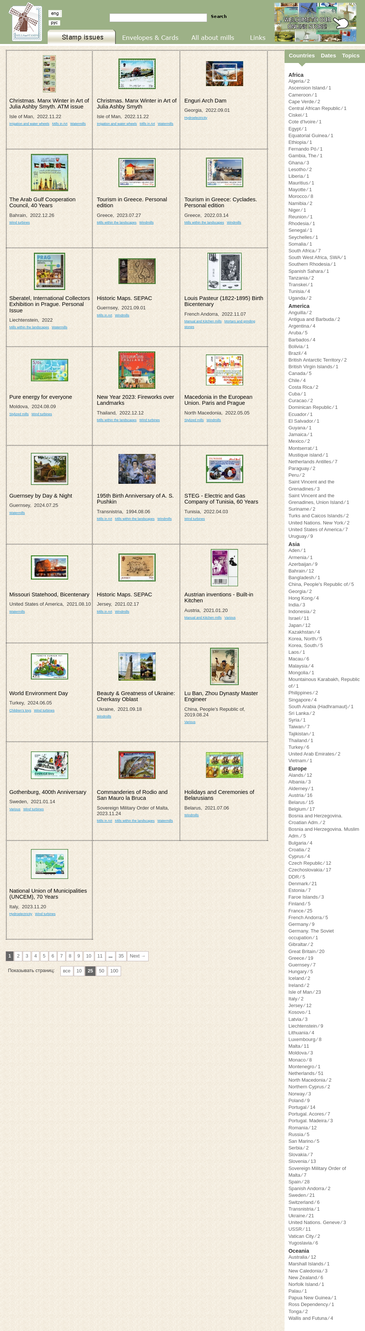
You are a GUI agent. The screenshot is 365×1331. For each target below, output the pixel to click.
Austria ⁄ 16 (300, 795)
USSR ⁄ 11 (299, 1229)
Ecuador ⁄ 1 (300, 414)
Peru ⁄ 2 (296, 475)
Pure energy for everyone (40, 397)
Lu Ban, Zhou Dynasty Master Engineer (221, 696)
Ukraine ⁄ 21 (301, 1215)
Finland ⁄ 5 (299, 903)
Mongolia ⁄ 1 (301, 672)
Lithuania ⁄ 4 (301, 1032)
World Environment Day (38, 693)
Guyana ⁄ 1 (299, 427)
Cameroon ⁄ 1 (302, 95)
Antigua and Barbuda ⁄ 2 (314, 319)
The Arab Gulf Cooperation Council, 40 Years (42, 202)
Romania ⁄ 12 (302, 1127)
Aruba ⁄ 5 (297, 332)
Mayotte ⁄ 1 (300, 189)
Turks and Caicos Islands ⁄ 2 (318, 515)
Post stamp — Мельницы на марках (24, 22)
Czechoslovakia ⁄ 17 (309, 870)
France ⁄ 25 (300, 911)
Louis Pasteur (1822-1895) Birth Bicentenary (223, 301)
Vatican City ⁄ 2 (304, 1236)
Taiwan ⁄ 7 (299, 726)
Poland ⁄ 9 (299, 1100)
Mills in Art (59, 124)
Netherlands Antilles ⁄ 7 (312, 461)
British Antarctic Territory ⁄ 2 (317, 360)
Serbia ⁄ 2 (298, 1148)
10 (88, 956)
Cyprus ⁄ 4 (299, 856)
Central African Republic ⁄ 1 (317, 108)
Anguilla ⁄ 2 (300, 312)
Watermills (78, 124)
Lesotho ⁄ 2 (300, 169)
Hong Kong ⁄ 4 (303, 598)
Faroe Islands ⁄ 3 (306, 897)
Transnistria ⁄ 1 (304, 1209)
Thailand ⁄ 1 (300, 740)
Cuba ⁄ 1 (297, 394)
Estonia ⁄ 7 (299, 890)
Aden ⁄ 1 (297, 550)
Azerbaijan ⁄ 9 (302, 564)
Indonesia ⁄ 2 (301, 611)
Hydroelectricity (195, 118)
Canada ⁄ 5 (299, 373)
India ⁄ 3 (296, 605)
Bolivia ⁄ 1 (298, 346)
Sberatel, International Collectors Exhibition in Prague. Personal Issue (49, 304)
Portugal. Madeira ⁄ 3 (310, 1120)
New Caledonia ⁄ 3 (307, 1271)
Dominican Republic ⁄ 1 (312, 407)
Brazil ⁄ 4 (297, 353)
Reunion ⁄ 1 (300, 217)
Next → (138, 956)
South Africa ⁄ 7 (304, 250)
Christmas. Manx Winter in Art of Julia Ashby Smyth (137, 103)
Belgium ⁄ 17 (301, 809)
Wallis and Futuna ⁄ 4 (310, 1318)
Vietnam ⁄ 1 (300, 760)
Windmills (146, 222)
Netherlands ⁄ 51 (305, 1073)
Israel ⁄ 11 (298, 618)
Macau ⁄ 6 (298, 659)
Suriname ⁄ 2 (301, 509)
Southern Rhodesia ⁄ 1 (312, 264)
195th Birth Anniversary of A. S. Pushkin (135, 498)
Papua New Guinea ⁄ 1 (312, 1297)
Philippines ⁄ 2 (303, 693)
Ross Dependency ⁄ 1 (311, 1304)
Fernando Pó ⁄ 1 (305, 149)
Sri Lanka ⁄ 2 (301, 713)
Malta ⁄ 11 (298, 1046)
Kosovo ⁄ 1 (299, 1012)
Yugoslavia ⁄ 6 (303, 1243)
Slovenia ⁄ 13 (302, 1161)
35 (121, 956)
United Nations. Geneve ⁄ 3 (317, 1222)
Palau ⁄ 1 (297, 1291)
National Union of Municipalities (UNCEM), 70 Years (48, 893)
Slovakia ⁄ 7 (300, 1154)
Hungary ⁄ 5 (300, 971)
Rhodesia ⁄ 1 (301, 223)
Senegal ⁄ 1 (300, 230)
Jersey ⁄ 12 (299, 1005)
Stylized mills (19, 414)
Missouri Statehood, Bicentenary (49, 594)
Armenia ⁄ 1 (300, 557)
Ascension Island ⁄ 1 (309, 88)
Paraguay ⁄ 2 (301, 468)
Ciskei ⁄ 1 (298, 115)
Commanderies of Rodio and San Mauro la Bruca (132, 795)
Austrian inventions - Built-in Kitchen (218, 597)
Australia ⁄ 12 (302, 1257)
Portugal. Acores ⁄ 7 (309, 1114)
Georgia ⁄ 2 (300, 591)
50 (101, 971)
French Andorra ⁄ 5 (308, 917)
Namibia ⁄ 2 (300, 203)
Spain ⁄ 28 (299, 1182)
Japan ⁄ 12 (299, 625)
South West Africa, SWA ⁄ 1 (317, 257)
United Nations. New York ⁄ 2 (318, 523)
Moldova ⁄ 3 (300, 1053)
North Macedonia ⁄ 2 (309, 1080)
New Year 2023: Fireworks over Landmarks (135, 400)
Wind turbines (19, 222)
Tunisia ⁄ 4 (299, 291)
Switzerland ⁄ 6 (304, 1202)
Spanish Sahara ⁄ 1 (308, 271)
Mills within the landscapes (117, 222)
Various (230, 617)
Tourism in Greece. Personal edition (132, 202)
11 (99, 956)
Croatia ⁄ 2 (299, 849)
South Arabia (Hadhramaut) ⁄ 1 (320, 706)
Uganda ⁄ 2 (299, 298)
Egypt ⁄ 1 (297, 129)
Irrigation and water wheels (29, 124)
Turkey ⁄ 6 (298, 747)
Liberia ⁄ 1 (298, 176)
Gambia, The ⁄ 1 (305, 155)
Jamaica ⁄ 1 (300, 434)
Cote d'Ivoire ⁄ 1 (304, 121)
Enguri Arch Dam (205, 100)
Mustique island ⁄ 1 (308, 455)
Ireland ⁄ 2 (298, 985)
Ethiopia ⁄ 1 (300, 142)
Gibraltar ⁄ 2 (300, 944)
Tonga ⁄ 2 (298, 1311)
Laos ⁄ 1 (296, 652)
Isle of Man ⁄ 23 (304, 992)
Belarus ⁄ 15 (301, 802)
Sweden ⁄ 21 (301, 1195)
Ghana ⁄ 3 (298, 162)
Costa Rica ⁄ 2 (303, 387)
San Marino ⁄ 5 (303, 1141)
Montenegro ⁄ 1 (304, 1066)
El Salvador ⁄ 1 (303, 421)
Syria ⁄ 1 (296, 720)
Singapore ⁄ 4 (302, 700)
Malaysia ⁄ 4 (301, 666)
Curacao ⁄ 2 (300, 400)
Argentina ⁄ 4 (301, 326)
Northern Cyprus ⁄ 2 (309, 1086)
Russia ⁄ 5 (298, 1134)
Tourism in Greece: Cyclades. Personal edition (220, 202)
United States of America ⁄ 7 (318, 529)
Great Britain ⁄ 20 (306, 951)
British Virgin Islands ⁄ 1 (313, 366)
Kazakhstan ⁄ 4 (304, 632)
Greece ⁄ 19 (300, 958)
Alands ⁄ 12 (300, 775)
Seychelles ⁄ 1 (303, 237)
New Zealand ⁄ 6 (305, 1277)
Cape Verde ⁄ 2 (304, 101)
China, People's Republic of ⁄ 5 (321, 584)
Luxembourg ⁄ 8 (304, 1039)
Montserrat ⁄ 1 (303, 448)
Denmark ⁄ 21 (302, 883)
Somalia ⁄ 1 (300, 244)
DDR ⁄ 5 (296, 877)
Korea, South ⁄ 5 (305, 645)
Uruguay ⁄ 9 (300, 536)
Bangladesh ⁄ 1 (304, 577)
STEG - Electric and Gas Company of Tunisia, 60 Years (221, 498)
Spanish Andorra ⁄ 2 (309, 1188)
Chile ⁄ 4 (296, 380)
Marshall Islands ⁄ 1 (309, 1264)
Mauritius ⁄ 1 (301, 183)
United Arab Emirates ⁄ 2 (314, 754)
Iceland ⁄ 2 (299, 978)
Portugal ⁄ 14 (301, 1107)
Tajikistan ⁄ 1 (301, 734)
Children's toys (20, 710)
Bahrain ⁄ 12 (301, 571)
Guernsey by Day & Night (40, 495)
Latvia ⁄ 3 (297, 1019)
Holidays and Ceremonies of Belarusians (219, 795)
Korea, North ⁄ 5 (305, 638)
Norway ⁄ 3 (299, 1094)
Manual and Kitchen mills (203, 321)
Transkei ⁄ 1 (300, 284)
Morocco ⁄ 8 (300, 196)
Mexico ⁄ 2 (299, 441)
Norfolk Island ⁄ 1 (306, 1284)
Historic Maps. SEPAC (124, 298)
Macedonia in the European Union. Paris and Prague (218, 400)
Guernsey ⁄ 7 (301, 965)
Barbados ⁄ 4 (301, 340)
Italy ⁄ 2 (295, 999)
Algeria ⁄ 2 (299, 81)
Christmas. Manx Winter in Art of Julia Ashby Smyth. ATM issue (49, 103)
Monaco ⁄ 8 (300, 1060)
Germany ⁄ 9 (301, 924)
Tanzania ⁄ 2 (301, 278)
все (66, 971)
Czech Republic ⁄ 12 (309, 863)
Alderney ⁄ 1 (301, 788)
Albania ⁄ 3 (299, 782)
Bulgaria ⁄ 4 (300, 843)
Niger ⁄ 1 (297, 210)
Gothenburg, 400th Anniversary (47, 792)
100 (114, 971)
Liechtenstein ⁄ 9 (305, 1026)
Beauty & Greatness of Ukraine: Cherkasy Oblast (136, 696)
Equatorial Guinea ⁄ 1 (310, 135)
